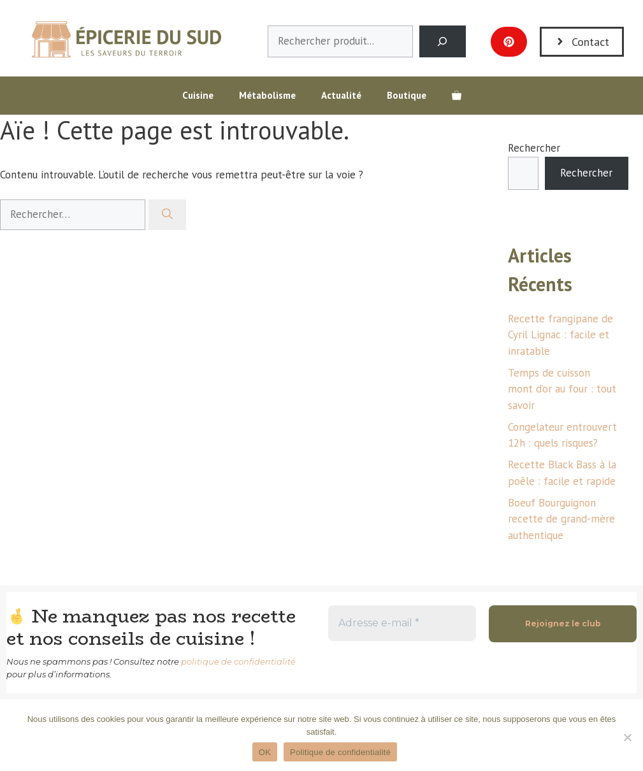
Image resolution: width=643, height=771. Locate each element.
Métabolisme (267, 95)
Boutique (406, 95)
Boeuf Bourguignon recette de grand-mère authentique (561, 519)
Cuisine (197, 95)
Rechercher (534, 148)
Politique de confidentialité (340, 752)
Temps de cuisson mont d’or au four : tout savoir (562, 389)
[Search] (442, 41)
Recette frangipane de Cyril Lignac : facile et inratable (560, 335)
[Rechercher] (167, 214)
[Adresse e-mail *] (402, 623)
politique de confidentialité (238, 661)
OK (265, 752)
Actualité (341, 95)
